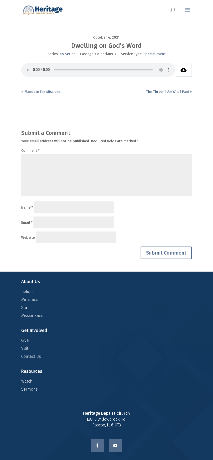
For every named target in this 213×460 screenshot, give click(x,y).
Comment (30, 151)
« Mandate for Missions (40, 92)
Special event (154, 54)
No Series (67, 54)
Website (28, 238)
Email (26, 222)
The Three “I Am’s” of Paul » (169, 92)
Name (27, 207)
